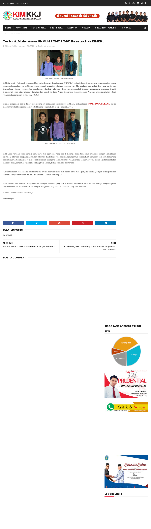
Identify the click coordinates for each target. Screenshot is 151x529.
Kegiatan (131, 317)
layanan (111, 331)
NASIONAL (126, 28)
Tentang (111, 352)
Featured (42, 52)
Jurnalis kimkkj (112, 486)
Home (8, 28)
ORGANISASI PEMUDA (105, 28)
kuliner (134, 324)
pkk (133, 338)
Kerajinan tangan (115, 324)
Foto (124, 310)
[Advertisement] (51, 300)
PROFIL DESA (56, 28)
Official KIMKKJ (112, 489)
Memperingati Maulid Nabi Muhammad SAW (132, 388)
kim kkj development (31, 526)
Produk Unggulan (133, 345)
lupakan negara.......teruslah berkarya (124, 380)
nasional (125, 331)
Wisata (136, 352)
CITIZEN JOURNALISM (15, 33)
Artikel (110, 303)
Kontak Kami (8, 3)
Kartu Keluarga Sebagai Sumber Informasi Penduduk (131, 402)
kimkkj (17, 526)
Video (124, 352)
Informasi (51, 52)
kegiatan (72, 28)
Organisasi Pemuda (116, 338)
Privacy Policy (22, 3)
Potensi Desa (38, 28)
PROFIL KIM (21, 28)
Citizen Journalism (129, 303)
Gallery (86, 28)
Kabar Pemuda (114, 317)
